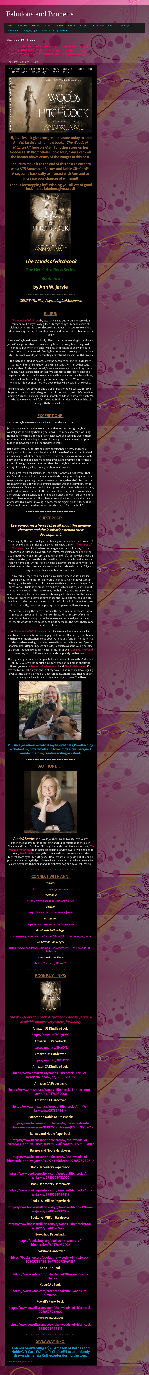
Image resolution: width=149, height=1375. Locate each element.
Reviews (36, 25)
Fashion (71, 25)
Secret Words (12, 30)
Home (10, 25)
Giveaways (124, 25)
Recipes (48, 25)
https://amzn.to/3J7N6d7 (50, 963)
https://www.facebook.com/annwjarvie (50, 900)
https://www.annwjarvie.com (50, 889)
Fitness (60, 25)
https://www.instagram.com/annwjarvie (50, 924)
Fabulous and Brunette (40, 14)
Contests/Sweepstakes (103, 25)
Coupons (84, 25)
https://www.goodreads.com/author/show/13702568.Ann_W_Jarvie (50, 936)
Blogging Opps (30, 30)
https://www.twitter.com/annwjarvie (50, 912)
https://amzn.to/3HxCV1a (50, 1047)
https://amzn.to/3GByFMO (50, 1035)
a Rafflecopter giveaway (19, 1361)
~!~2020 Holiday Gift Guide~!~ (57, 30)
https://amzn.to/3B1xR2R (50, 1060)
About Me (22, 25)
